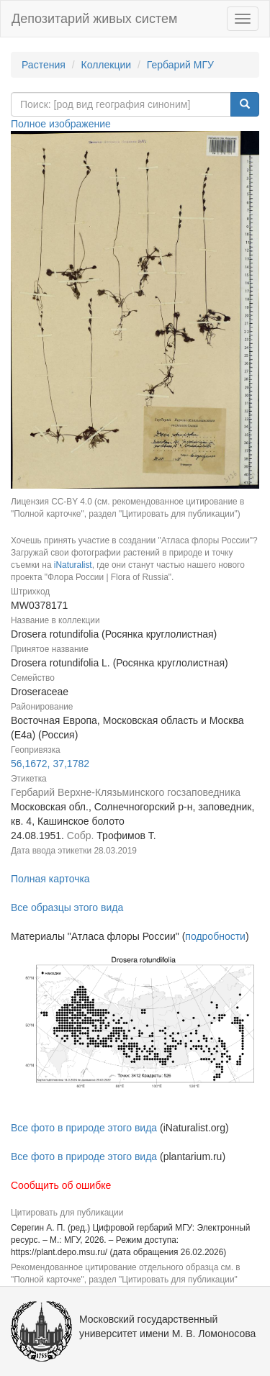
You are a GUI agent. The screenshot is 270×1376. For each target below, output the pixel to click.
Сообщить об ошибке (61, 1185)
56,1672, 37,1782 (50, 763)
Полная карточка (50, 878)
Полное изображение (61, 124)
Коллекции (106, 65)
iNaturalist (73, 565)
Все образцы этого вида (67, 907)
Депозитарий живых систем (94, 19)
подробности (215, 936)
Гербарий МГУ (180, 65)
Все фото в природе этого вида (84, 1127)
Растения (44, 65)
